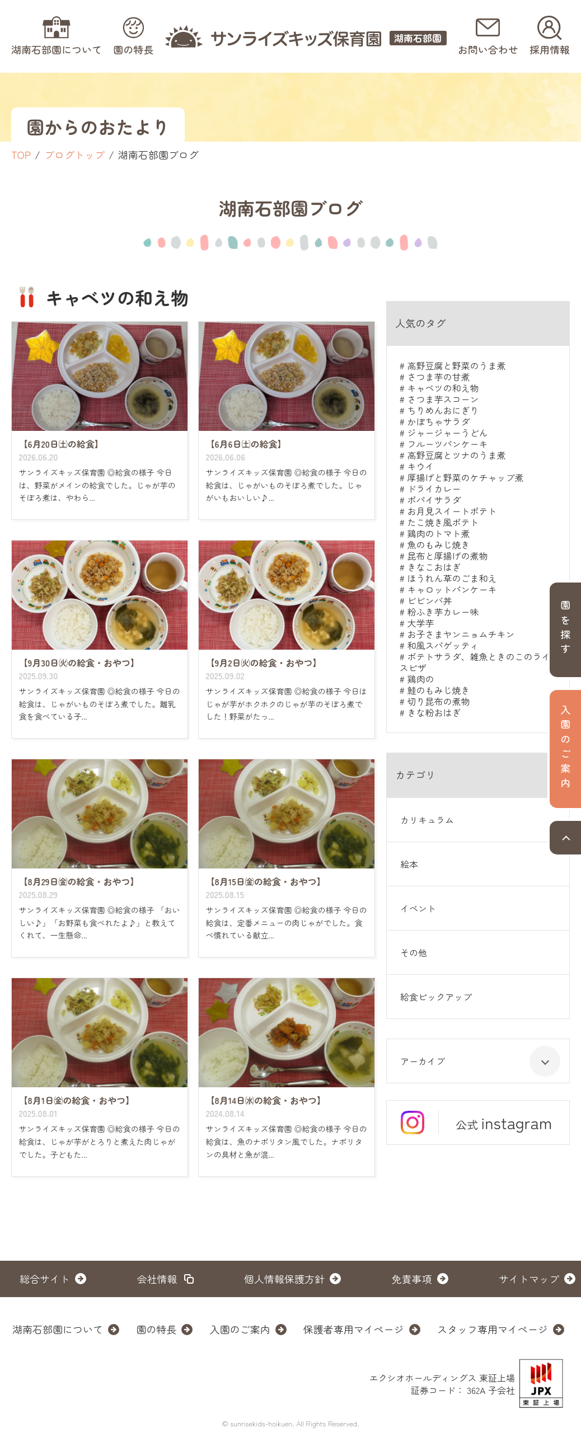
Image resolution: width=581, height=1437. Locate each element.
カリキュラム (427, 819)
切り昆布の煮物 (438, 701)
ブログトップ (74, 154)
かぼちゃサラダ (438, 421)
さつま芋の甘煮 (438, 376)
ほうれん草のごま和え (451, 578)
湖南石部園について (57, 1329)
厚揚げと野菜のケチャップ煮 (465, 477)
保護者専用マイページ (353, 1329)
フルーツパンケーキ (447, 443)
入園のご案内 (240, 1329)
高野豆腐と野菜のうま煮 (456, 365)
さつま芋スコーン (443, 399)
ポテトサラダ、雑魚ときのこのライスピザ (474, 662)
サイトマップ (529, 1278)
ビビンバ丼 (429, 600)
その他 (413, 952)
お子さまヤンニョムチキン (460, 634)
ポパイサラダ (434, 499)
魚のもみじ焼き (438, 544)
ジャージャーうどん (447, 432)
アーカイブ (480, 1061)
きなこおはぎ (434, 567)
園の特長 (156, 1329)
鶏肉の (420, 678)
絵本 (409, 864)
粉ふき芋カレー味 (443, 611)
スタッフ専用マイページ (492, 1329)
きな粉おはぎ (434, 712)
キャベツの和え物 (443, 388)
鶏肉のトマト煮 (438, 533)
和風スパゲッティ (443, 645)
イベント (418, 908)
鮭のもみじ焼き (438, 690)
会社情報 (157, 1278)
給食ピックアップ (436, 996)
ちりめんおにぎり (443, 410)
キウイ (420, 466)
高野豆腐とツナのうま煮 (456, 455)
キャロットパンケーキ (451, 589)
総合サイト (45, 1278)
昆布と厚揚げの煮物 (447, 555)
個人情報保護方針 (284, 1278)
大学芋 (420, 623)
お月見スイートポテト (451, 511)
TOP (21, 154)
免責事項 (412, 1278)
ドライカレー (434, 488)
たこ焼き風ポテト (443, 522)
